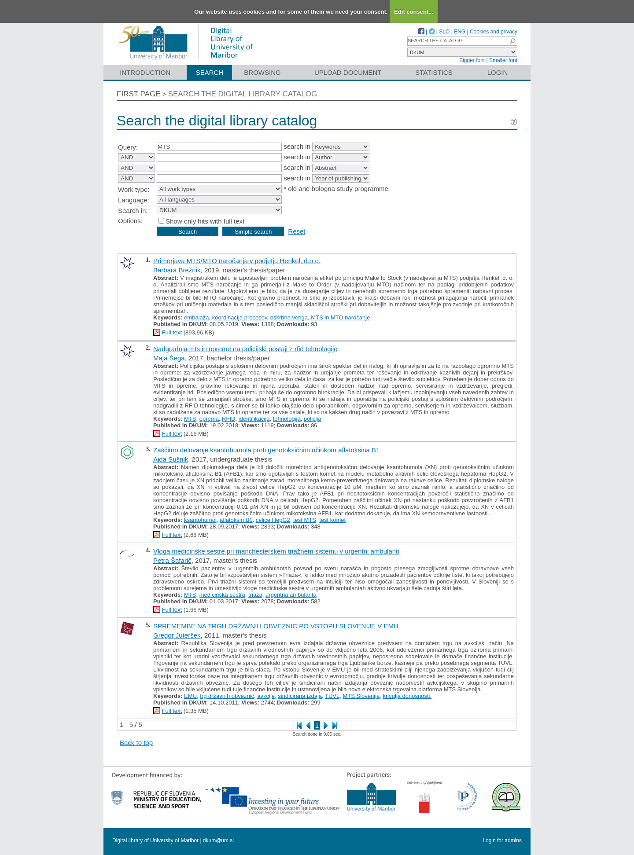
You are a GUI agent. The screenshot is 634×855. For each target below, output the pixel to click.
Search (210, 72)
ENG (459, 32)
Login (497, 72)
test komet (332, 520)
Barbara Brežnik (177, 270)
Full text (172, 332)
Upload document (348, 72)
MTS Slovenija (361, 696)
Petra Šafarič (172, 560)
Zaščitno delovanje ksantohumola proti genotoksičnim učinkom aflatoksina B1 (266, 450)
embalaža (196, 317)
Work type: (133, 189)
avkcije (266, 696)
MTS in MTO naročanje (340, 317)
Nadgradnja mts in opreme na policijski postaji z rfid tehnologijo (245, 348)
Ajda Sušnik (170, 459)
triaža (255, 594)
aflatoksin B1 (236, 520)
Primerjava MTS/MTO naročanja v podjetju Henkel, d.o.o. (237, 260)
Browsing (262, 72)
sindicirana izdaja (300, 696)
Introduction (145, 72)
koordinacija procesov (239, 317)
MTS (190, 418)
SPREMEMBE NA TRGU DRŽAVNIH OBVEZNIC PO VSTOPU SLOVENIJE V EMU (275, 626)
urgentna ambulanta (291, 594)
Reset (296, 231)
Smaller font (503, 60)
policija (312, 418)
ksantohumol (200, 520)
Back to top (136, 742)
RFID (228, 418)
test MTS (304, 520)
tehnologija (287, 418)
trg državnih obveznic (227, 696)
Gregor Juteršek (177, 635)
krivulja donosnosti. (407, 696)
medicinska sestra (222, 594)
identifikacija (254, 418)
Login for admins (502, 840)
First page (139, 94)
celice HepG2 (273, 520)
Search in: (133, 210)
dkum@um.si (218, 840)
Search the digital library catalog (242, 94)
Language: (133, 200)
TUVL (332, 696)
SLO (444, 32)
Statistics (433, 72)
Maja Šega (169, 358)
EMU (190, 696)
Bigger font (472, 60)
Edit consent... (413, 11)
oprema (209, 418)
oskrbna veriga (289, 317)
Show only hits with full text (205, 221)
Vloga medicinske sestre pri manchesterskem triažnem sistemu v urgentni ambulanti (276, 551)
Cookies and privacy (493, 32)
